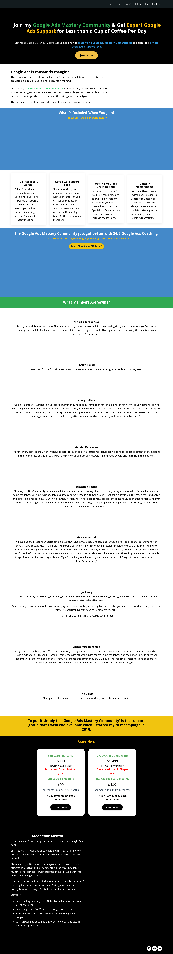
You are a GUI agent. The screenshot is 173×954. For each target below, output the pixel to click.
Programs (124, 4)
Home (111, 4)
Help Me (138, 4)
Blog (147, 4)
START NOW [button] (60, 807)
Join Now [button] (86, 55)
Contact (156, 4)
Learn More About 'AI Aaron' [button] (86, 246)
